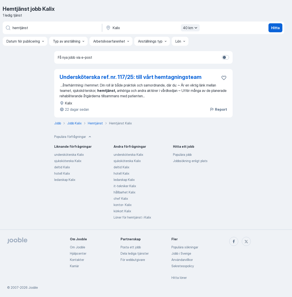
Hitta (275, 28)
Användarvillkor (182, 260)
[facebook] (233, 241)
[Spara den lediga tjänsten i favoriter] (224, 77)
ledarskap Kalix (64, 180)
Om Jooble (77, 247)
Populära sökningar (184, 247)
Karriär (74, 266)
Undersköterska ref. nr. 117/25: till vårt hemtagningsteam (130, 77)
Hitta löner (179, 278)
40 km (191, 27)
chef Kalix (121, 198)
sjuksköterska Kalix (67, 161)
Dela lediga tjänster (135, 253)
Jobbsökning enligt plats (190, 161)
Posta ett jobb (131, 247)
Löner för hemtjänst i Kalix (132, 217)
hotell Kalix (62, 173)
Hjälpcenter (78, 253)
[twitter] (246, 241)
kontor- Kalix (123, 205)
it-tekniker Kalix (125, 186)
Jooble (33, 287)
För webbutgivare (133, 260)
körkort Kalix (122, 211)
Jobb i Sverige (181, 253)
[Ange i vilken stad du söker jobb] (152, 28)
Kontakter (77, 260)
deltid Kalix (62, 167)
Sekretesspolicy (182, 266)
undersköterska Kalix (69, 154)
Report (218, 109)
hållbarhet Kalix (124, 192)
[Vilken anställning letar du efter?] (52, 28)
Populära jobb (182, 154)
